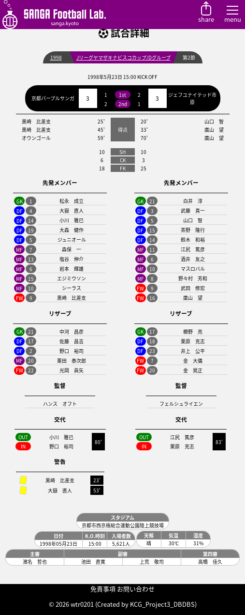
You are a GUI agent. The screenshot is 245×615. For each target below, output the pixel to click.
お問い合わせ (136, 588)
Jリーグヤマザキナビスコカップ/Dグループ (123, 57)
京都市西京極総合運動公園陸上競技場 (123, 525)
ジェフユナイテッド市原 (192, 98)
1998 (56, 57)
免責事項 (102, 588)
